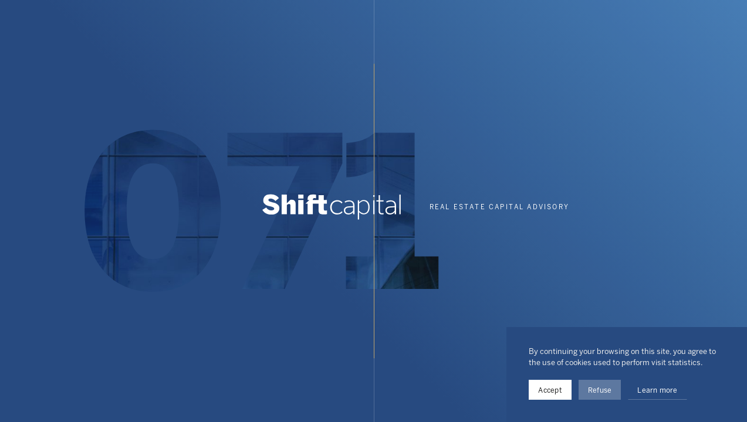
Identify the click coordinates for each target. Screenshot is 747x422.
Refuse (599, 390)
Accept (550, 390)
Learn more (657, 390)
